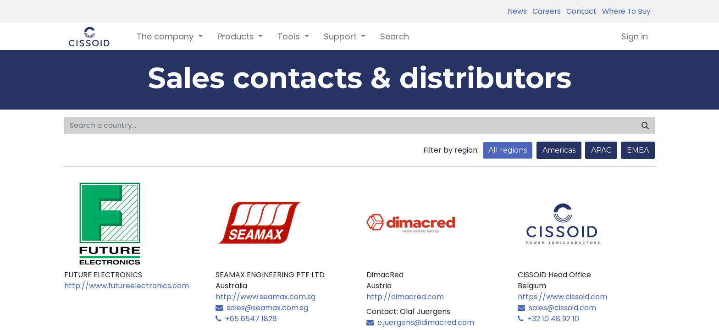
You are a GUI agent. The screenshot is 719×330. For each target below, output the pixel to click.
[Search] (645, 125)
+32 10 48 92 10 (548, 319)
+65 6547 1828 (246, 319)
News (517, 11)
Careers (545, 11)
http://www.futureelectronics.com (126, 285)
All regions (507, 150)
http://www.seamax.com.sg (265, 297)
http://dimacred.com (405, 297)
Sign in (634, 36)
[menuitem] (394, 36)
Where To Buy (624, 11)
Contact (580, 11)
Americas (558, 150)
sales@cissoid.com (557, 307)
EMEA (638, 150)
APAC (601, 150)
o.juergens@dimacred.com (420, 322)
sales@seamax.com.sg (262, 307)
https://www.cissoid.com (562, 297)
